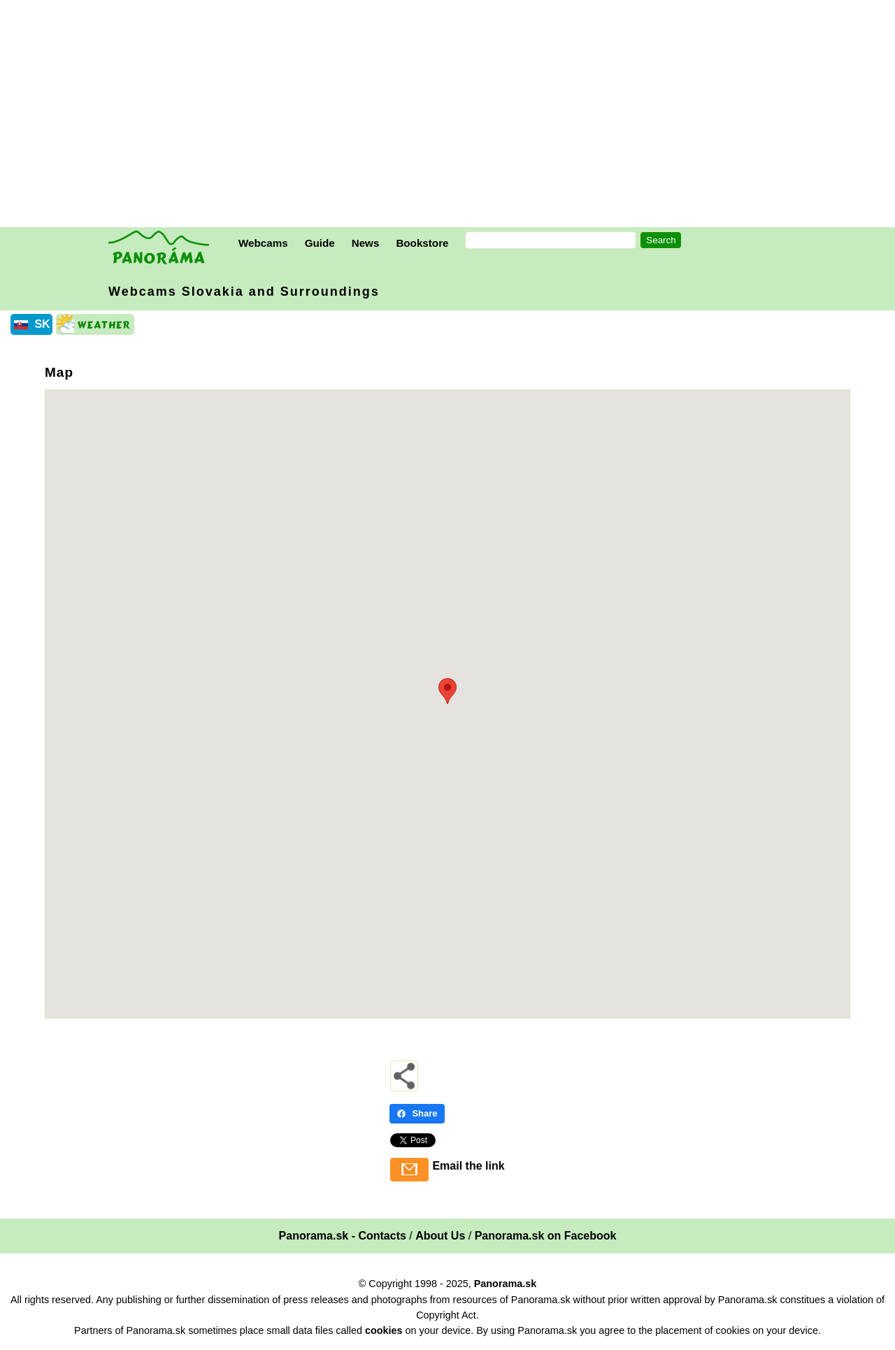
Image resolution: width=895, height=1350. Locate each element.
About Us (440, 1236)
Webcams (263, 243)
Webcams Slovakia (244, 292)
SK (42, 324)
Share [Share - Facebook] (416, 1113)
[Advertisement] (451, 115)
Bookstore (422, 243)
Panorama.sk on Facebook (546, 1236)
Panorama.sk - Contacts (342, 1236)
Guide (320, 243)
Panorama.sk (505, 1283)
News (366, 243)
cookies (384, 1330)
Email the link (468, 1166)
